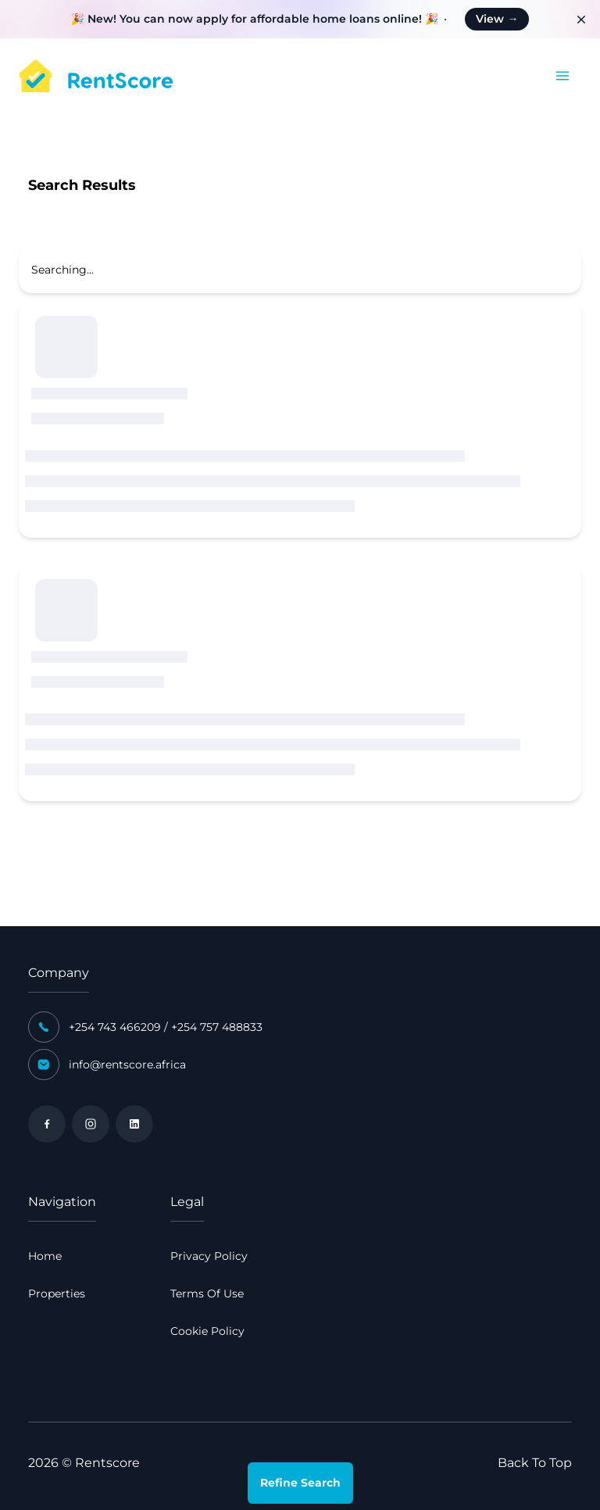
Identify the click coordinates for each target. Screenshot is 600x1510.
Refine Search (300, 1483)
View (497, 19)
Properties (56, 1293)
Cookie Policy (207, 1331)
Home (45, 1256)
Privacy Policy (209, 1256)
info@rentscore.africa (127, 1064)
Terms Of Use (207, 1293)
